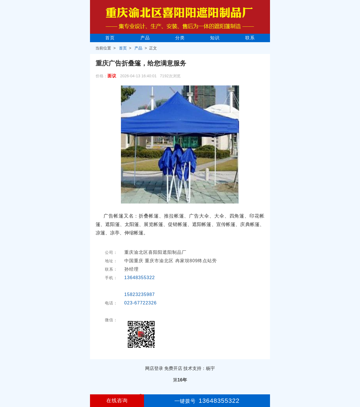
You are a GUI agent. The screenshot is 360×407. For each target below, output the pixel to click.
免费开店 (173, 368)
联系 (250, 37)
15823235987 (139, 294)
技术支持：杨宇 (199, 368)
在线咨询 (117, 400)
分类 (180, 37)
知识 (215, 37)
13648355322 (139, 277)
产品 (145, 37)
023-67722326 (140, 302)
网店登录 (154, 368)
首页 (110, 37)
